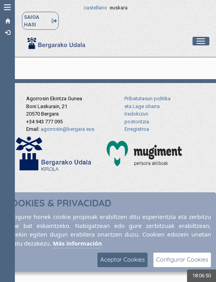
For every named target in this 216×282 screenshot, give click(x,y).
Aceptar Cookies (122, 259)
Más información (77, 243)
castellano (95, 8)
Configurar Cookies (182, 259)
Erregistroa (136, 129)
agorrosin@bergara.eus (67, 129)
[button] (7, 7)
